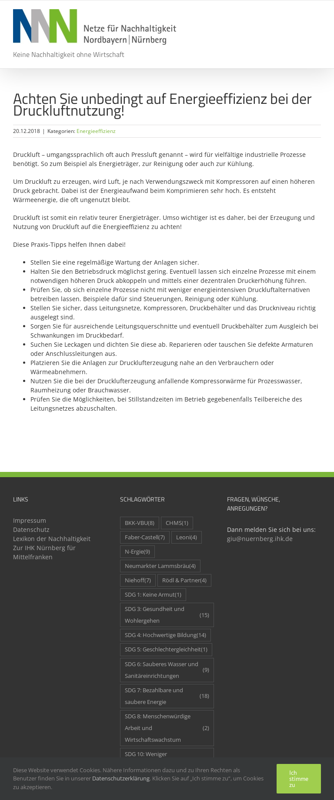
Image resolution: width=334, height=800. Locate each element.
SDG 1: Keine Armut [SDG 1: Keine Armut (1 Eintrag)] (153, 595)
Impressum (29, 520)
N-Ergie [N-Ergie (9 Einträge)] (137, 552)
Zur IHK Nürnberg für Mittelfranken (44, 552)
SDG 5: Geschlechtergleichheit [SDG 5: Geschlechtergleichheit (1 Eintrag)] (166, 649)
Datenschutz (31, 529)
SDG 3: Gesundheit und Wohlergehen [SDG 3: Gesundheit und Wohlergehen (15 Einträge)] (167, 614)
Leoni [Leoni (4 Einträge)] (186, 537)
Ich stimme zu (298, 779)
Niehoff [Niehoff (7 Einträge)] (138, 580)
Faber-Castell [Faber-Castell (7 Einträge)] (145, 537)
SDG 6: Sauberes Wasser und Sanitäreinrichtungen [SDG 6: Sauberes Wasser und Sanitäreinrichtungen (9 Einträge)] (167, 670)
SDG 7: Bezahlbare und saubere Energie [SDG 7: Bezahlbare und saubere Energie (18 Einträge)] (167, 696)
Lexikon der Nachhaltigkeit (51, 538)
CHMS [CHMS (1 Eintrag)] (177, 523)
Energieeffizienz (96, 131)
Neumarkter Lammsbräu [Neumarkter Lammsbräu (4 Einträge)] (160, 566)
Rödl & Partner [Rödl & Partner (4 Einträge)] (184, 580)
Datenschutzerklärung (121, 778)
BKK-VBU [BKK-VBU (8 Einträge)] (139, 523)
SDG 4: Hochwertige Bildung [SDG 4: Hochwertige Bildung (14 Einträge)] (165, 635)
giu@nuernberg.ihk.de (260, 538)
